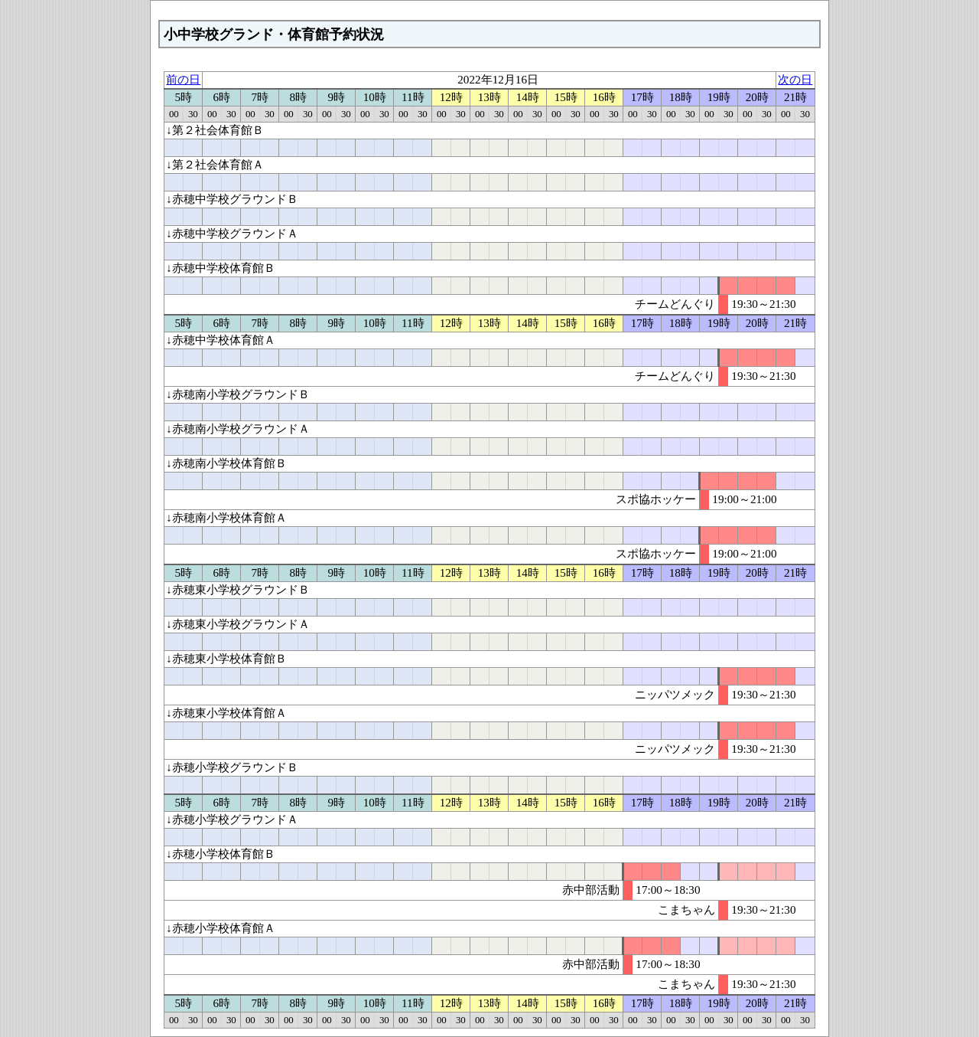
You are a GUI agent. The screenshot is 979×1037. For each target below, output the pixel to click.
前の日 (183, 79)
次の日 (795, 79)
